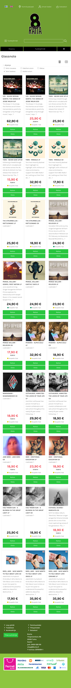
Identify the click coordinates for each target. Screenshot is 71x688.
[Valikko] (64, 49)
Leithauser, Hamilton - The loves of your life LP (35, 396)
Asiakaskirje (10, 630)
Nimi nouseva (9, 68)
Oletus (40, 68)
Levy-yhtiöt (9, 625)
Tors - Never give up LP (58, 96)
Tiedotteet (9, 628)
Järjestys (6, 65)
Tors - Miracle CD (56, 160)
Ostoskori (33, 630)
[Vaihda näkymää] (66, 62)
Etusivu (12, 49)
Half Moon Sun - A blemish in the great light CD (34, 510)
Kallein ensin (26, 71)
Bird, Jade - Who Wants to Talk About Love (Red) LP (35, 573)
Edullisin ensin (27, 68)
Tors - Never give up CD (12, 160)
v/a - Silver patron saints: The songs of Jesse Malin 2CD (34, 98)
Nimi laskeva (9, 71)
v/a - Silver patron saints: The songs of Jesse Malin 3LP (11, 98)
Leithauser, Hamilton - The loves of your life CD (58, 396)
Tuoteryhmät (40, 49)
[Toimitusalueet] (26, 6)
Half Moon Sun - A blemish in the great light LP (12, 510)
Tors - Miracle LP (33, 160)
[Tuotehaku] (43, 40)
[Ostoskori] (62, 6)
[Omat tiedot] (45, 6)
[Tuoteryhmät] (11, 40)
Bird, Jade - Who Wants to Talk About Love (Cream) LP (58, 573)
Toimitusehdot (34, 625)
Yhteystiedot (34, 628)
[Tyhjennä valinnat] (59, 62)
